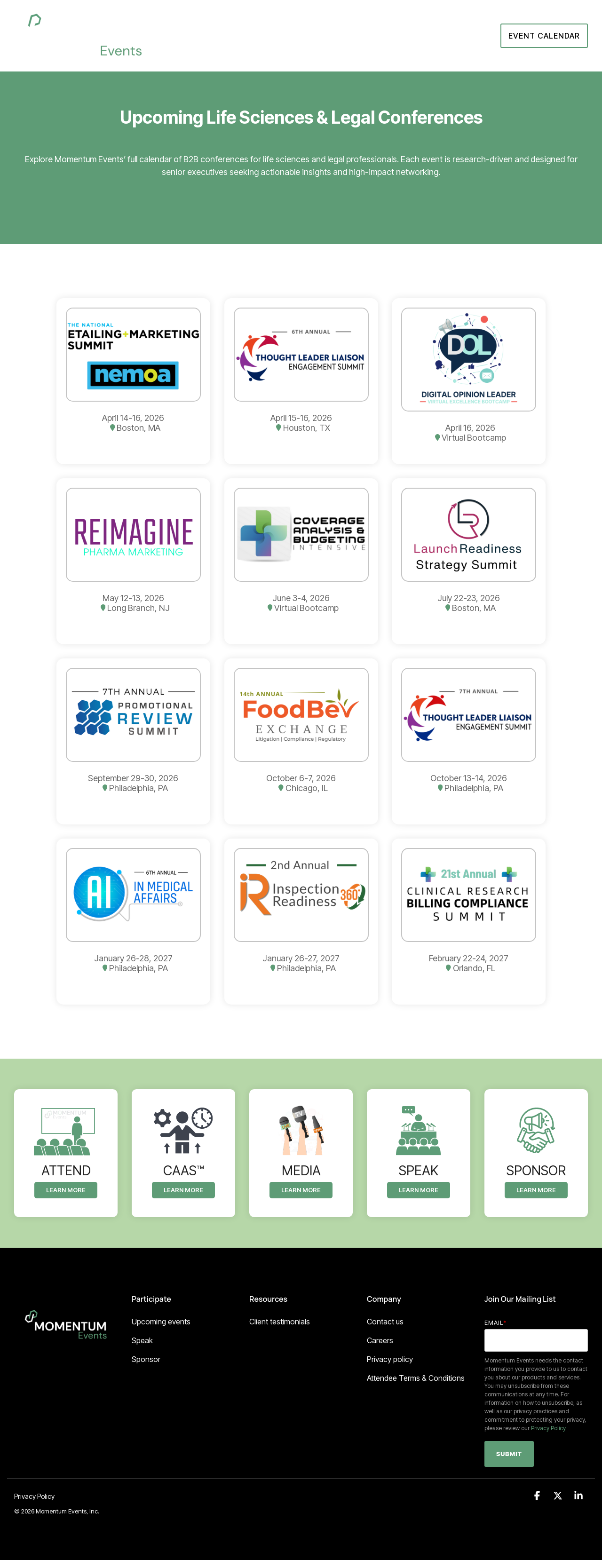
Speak (435, 35)
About (310, 35)
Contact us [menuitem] (385, 1321)
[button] (538, 1496)
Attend (397, 35)
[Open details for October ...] (301, 741)
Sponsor (355, 35)
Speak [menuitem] (142, 1340)
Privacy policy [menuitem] (390, 1359)
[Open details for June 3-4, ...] (301, 561)
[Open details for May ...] (133, 561)
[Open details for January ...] (133, 922)
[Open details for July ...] (469, 561)
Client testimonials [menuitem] (279, 1321)
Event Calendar (544, 35)
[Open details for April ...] (133, 381)
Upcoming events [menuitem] (161, 1321)
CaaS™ (473, 35)
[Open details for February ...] (469, 922)
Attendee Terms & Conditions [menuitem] (416, 1378)
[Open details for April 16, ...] (469, 381)
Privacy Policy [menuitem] (34, 1496)
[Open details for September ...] (133, 741)
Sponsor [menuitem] (146, 1359)
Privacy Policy (548, 1428)
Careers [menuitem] (380, 1340)
